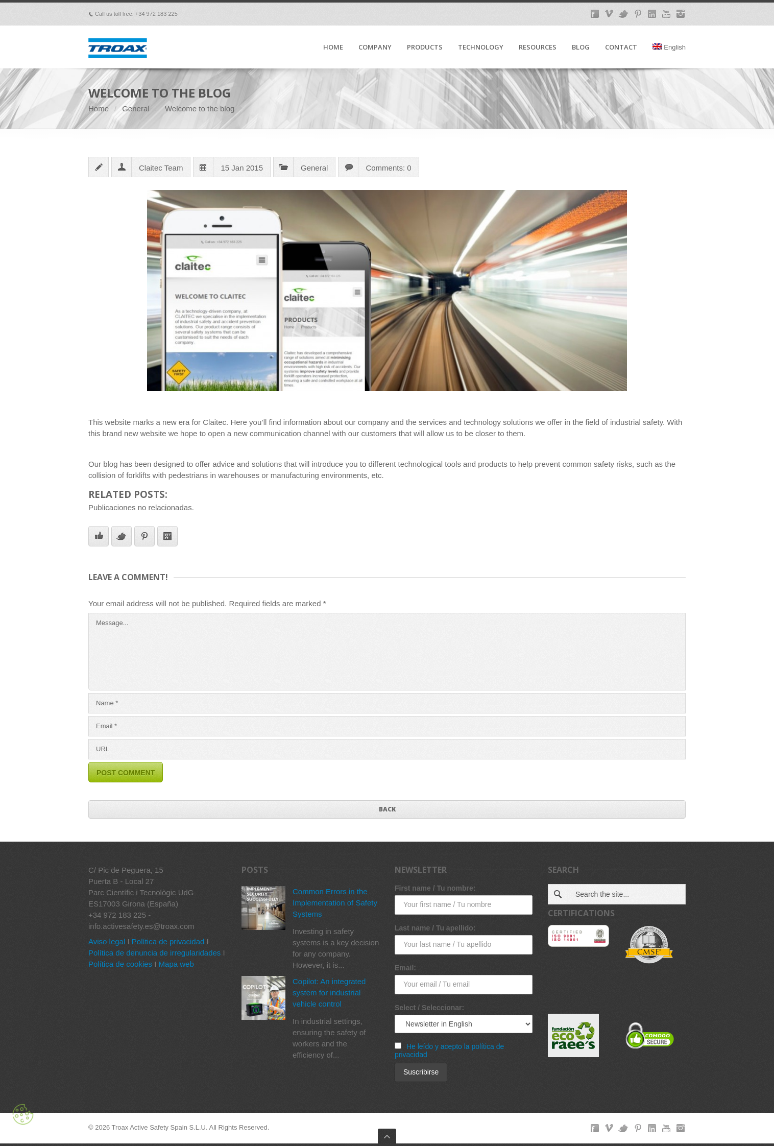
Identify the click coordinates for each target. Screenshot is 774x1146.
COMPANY (375, 47)
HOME (333, 47)
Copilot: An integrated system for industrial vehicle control (329, 992)
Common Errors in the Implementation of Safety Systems (335, 902)
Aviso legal (106, 941)
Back (387, 809)
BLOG (581, 47)
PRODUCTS (425, 47)
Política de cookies (120, 964)
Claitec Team (161, 167)
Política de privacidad (168, 941)
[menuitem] (669, 55)
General (135, 108)
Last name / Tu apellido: (435, 928)
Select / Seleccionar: (429, 1008)
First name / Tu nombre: (435, 888)
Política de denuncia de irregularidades (154, 952)
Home (98, 108)
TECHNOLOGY (480, 47)
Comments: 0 (388, 167)
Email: (405, 968)
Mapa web (176, 964)
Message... (387, 651)
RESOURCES (538, 47)
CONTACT (621, 47)
